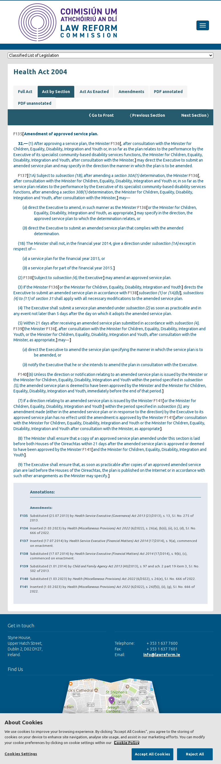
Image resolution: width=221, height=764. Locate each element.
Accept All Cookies (152, 754)
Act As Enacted (94, 91)
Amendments (131, 91)
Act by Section (56, 91)
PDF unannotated (34, 103)
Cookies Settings (21, 754)
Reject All (195, 754)
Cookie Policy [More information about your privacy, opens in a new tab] (126, 743)
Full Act (25, 91)
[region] (110, 738)
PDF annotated (168, 91)
